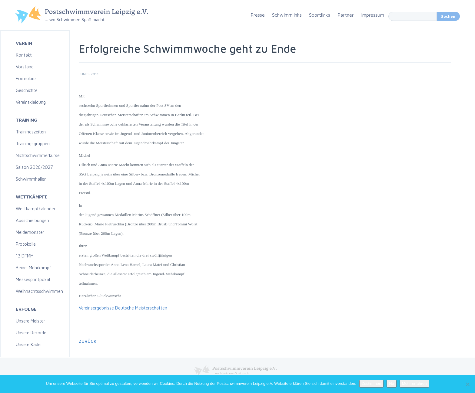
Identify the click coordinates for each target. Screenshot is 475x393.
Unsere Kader (29, 344)
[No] (467, 384)
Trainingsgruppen (33, 143)
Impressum (372, 15)
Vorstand (25, 66)
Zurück (87, 341)
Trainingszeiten (31, 131)
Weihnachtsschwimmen (39, 291)
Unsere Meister (30, 320)
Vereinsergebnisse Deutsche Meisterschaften (123, 307)
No (391, 383)
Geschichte (27, 90)
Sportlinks (319, 15)
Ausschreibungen (32, 220)
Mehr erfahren (414, 383)
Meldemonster (30, 232)
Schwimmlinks (287, 15)
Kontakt (24, 54)
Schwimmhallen (31, 179)
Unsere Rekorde (31, 332)
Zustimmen (371, 383)
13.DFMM (25, 255)
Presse (258, 15)
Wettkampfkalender (35, 208)
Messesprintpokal (33, 279)
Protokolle (26, 244)
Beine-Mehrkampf (33, 267)
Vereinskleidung (31, 102)
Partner (345, 15)
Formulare (26, 78)
